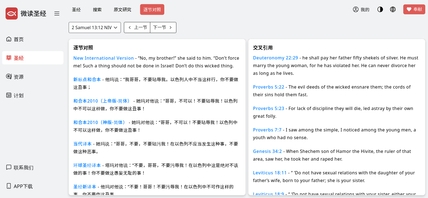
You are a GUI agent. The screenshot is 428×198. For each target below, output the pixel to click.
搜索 (97, 10)
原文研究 (122, 10)
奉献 (414, 9)
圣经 (76, 10)
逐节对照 (152, 10)
